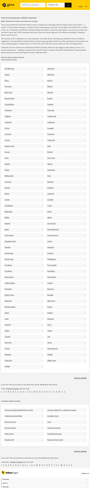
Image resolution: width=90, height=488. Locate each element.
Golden (7, 170)
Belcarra (49, 86)
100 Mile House (9, 69)
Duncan (7, 152)
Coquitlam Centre (53, 416)
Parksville (7, 247)
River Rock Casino (10, 428)
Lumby (49, 206)
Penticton (50, 253)
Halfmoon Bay (9, 176)
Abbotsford (50, 69)
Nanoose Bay (51, 223)
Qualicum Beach (10, 283)
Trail (48, 337)
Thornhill (7, 337)
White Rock (8, 360)
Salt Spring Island (10, 307)
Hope (49, 176)
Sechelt (49, 307)
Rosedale (50, 295)
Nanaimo (7, 223)
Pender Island (9, 253)
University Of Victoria (54, 428)
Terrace (49, 331)
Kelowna (7, 188)
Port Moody (8, 271)
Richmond (50, 289)
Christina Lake (51, 116)
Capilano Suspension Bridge (13, 416)
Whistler (50, 354)
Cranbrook (50, 134)
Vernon (49, 342)
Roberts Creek (9, 295)
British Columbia (13, 389)
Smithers (50, 313)
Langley (7, 200)
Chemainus (8, 110)
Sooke (7, 319)
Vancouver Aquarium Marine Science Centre (19, 410)
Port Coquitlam (52, 265)
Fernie (7, 158)
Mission (49, 217)
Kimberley (50, 188)
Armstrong (8, 86)
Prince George (9, 277)
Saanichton (8, 301)
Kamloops (50, 182)
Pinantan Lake (9, 259)
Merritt (49, 212)
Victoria (7, 348)
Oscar (49, 422)
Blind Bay (50, 92)
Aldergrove (50, 75)
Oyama (49, 241)
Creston (7, 140)
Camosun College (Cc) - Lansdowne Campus (61, 410)
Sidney (7, 313)
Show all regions (80, 378)
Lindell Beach (9, 206)
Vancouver (8, 342)
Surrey (49, 325)
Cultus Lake (51, 140)
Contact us (85, 473)
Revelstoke (8, 289)
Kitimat (7, 194)
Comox (7, 128)
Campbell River (9, 104)
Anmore (49, 80)
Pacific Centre (9, 434)
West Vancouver (52, 348)
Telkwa (7, 331)
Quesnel (50, 283)
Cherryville (50, 110)
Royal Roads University (54, 434)
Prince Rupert (51, 277)
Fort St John (51, 158)
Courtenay (8, 134)
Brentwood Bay (9, 98)
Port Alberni (8, 265)
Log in (80, 6)
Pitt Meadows (51, 259)
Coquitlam (50, 128)
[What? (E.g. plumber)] (32, 5)
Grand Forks (51, 170)
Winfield (7, 366)
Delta (49, 146)
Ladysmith (50, 194)
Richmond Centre (10, 422)
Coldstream (51, 122)
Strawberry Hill (9, 440)
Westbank (8, 354)
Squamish (8, 325)
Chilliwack (8, 116)
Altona (7, 80)
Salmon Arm (51, 301)
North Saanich (9, 235)
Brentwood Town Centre (55, 440)
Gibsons (49, 164)
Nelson (7, 229)
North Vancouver (52, 235)
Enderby (50, 152)
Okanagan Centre (10, 241)
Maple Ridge (8, 212)
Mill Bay (7, 217)
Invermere (8, 182)
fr (86, 6)
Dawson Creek (9, 146)
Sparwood (50, 319)
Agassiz (7, 75)
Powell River (51, 271)
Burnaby (50, 98)
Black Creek (8, 92)
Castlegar (50, 104)
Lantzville (50, 200)
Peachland (50, 247)
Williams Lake (51, 360)
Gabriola (7, 164)
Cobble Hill (8, 122)
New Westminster (53, 229)
